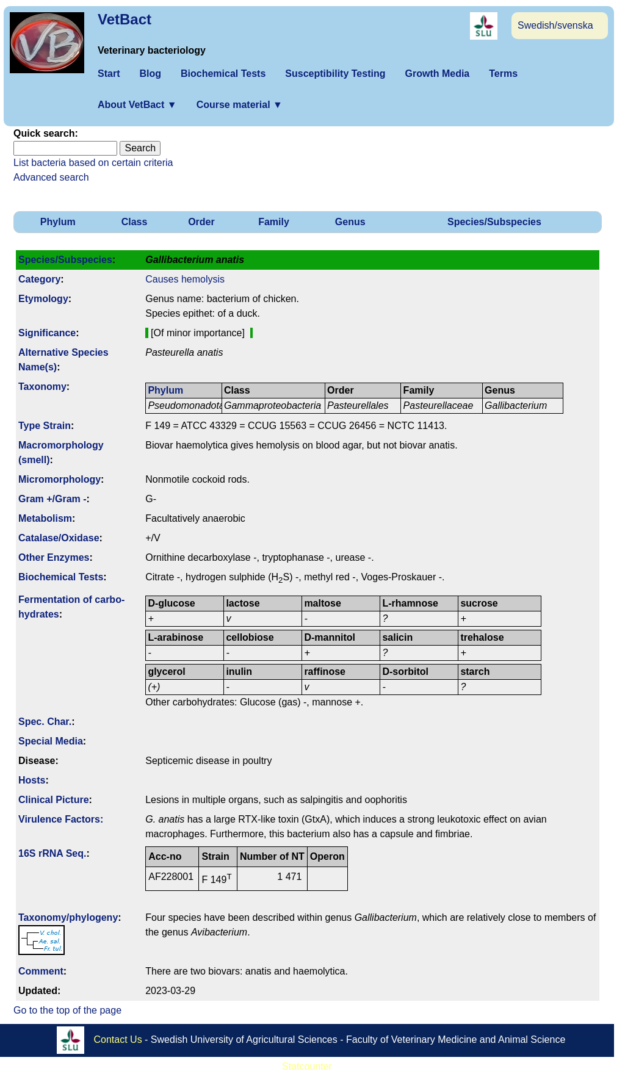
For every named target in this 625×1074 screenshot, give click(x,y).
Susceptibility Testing (335, 73)
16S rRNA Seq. (52, 853)
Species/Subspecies (494, 222)
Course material (240, 104)
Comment (40, 971)
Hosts (31, 780)
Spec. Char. (44, 721)
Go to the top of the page (67, 1010)
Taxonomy (42, 386)
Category (39, 279)
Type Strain (44, 425)
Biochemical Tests (223, 73)
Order (201, 222)
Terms (503, 73)
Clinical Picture (53, 800)
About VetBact (137, 104)
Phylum (58, 222)
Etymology (43, 299)
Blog (150, 73)
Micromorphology (59, 479)
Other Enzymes (53, 557)
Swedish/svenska (555, 25)
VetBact (124, 19)
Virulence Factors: (60, 819)
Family (273, 222)
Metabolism (45, 518)
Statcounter (307, 1066)
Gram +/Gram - (52, 499)
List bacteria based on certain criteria (93, 162)
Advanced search (51, 177)
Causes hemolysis (185, 279)
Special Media (50, 741)
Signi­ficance (47, 333)
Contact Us (118, 1039)
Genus (350, 222)
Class (134, 222)
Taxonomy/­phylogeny (68, 917)
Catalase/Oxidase (58, 538)
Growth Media (437, 73)
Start (109, 73)
